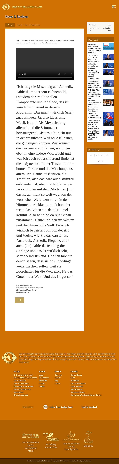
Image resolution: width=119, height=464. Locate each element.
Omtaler (19, 25)
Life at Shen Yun (20, 381)
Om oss (17, 371)
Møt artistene (18, 392)
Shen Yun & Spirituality (22, 389)
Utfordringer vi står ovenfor (23, 386)
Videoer (42, 371)
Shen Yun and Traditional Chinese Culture (86, 395)
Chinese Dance (76, 375)
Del (20, 300)
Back (9, 24)
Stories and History (78, 392)
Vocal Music (75, 381)
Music (73, 378)
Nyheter (99, 155)
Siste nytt (58, 375)
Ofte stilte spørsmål (21, 395)
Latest (41, 375)
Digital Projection (77, 386)
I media (41, 386)
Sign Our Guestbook (89, 407)
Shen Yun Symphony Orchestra (25, 378)
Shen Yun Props (77, 389)
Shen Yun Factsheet (21, 384)
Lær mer (74, 371)
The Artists (43, 381)
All (91, 155)
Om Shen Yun (44, 378)
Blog (107, 155)
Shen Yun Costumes (78, 384)
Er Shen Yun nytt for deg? (23, 375)
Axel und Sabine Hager (32, 25)
